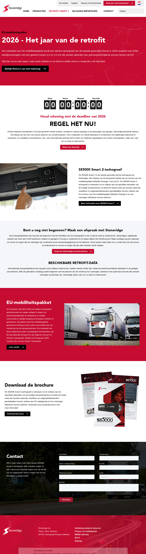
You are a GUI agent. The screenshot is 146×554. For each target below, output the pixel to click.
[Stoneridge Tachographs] (12, 7)
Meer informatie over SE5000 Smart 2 (97, 203)
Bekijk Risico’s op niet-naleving (22, 68)
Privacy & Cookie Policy (87, 545)
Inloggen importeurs (84, 11)
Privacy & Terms (53, 547)
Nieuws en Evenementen (91, 3)
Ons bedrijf (63, 3)
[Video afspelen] (102, 324)
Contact (108, 11)
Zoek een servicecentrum (117, 3)
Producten (39, 11)
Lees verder (14, 347)
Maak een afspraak (71, 147)
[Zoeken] (141, 11)
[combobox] (131, 11)
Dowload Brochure (15, 414)
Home (26, 11)
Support (74, 3)
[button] (139, 3)
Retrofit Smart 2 (59, 11)
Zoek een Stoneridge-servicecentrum (70, 251)
